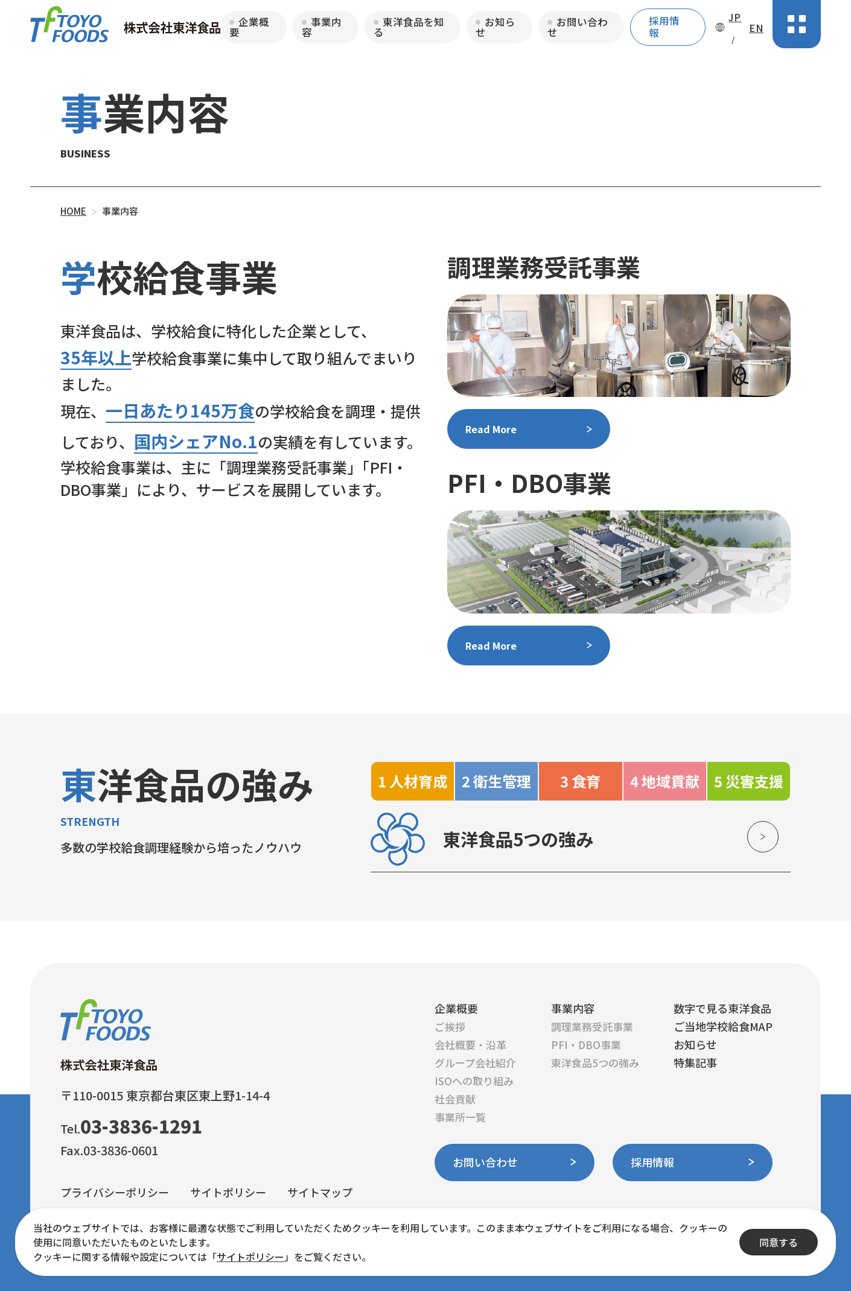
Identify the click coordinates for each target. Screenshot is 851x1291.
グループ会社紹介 (475, 1062)
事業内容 (322, 26)
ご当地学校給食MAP (723, 1026)
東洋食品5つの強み (595, 1062)
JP (734, 17)
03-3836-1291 (141, 1125)
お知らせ (495, 26)
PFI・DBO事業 (586, 1044)
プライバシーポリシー (114, 1191)
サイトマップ (319, 1191)
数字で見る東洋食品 (722, 1008)
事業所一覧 (460, 1116)
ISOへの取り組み (474, 1080)
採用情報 (664, 26)
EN (756, 28)
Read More (491, 429)
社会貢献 (455, 1098)
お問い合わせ (577, 26)
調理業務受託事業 (592, 1026)
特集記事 (695, 1062)
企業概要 (249, 26)
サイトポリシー (228, 1191)
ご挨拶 (450, 1026)
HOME (73, 211)
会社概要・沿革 (470, 1044)
